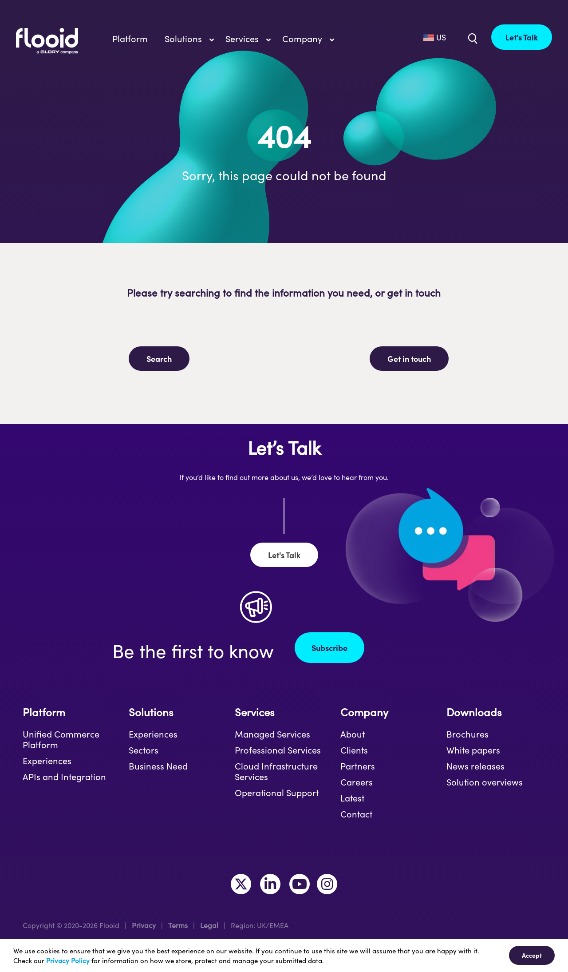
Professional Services (278, 750)
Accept (532, 955)
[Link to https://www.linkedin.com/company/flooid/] (270, 884)
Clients (354, 750)
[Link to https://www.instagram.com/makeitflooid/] (327, 884)
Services (254, 712)
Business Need (158, 766)
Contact (356, 814)
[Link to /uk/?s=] (472, 38)
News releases (475, 766)
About (352, 734)
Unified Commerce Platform (61, 739)
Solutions (151, 712)
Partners (357, 766)
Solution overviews (484, 782)
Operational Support (277, 792)
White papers (473, 750)
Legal (209, 925)
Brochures (467, 734)
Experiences (47, 760)
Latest (352, 798)
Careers (356, 782)
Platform (44, 712)
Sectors (143, 750)
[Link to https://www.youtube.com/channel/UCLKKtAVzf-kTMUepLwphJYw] (299, 884)
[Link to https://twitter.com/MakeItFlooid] (241, 884)
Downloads (473, 712)
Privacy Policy (68, 960)
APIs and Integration (64, 776)
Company (364, 712)
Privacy (144, 925)
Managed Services (272, 734)
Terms (178, 925)
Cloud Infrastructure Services (276, 771)
